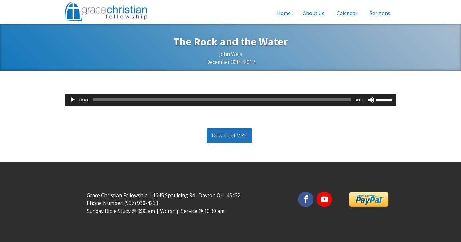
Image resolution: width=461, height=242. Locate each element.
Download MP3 (229, 135)
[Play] (72, 100)
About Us (314, 13)
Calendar (347, 13)
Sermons (380, 13)
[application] (230, 100)
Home (284, 13)
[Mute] (371, 100)
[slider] (222, 99)
